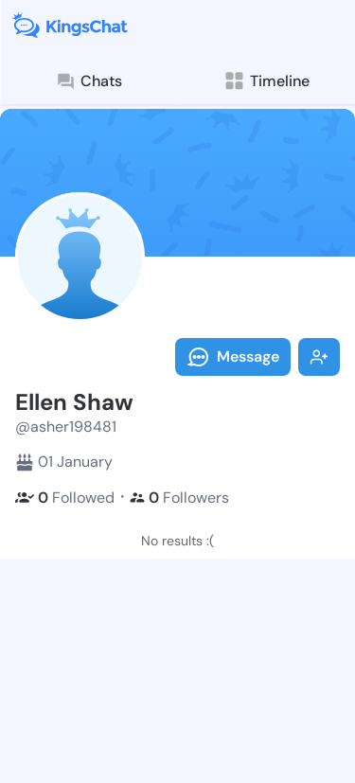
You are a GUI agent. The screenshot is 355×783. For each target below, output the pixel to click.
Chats (89, 81)
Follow (319, 356)
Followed (65, 497)
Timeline (266, 81)
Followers (179, 497)
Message (232, 357)
